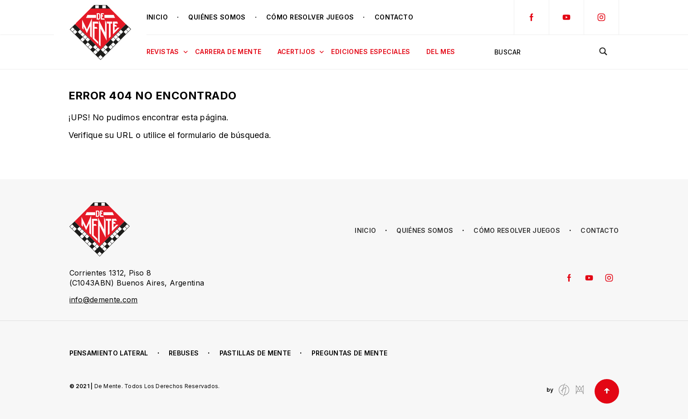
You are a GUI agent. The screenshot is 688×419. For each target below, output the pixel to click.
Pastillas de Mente (255, 353)
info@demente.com (103, 299)
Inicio (157, 17)
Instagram (601, 17)
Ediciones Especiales (370, 51)
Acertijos (301, 52)
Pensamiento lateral (108, 353)
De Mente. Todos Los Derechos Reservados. (157, 386)
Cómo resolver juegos (310, 17)
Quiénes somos (216, 17)
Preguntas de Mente (350, 353)
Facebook (532, 17)
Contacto (394, 17)
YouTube (566, 17)
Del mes (440, 51)
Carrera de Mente (228, 51)
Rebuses (184, 353)
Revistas (167, 52)
